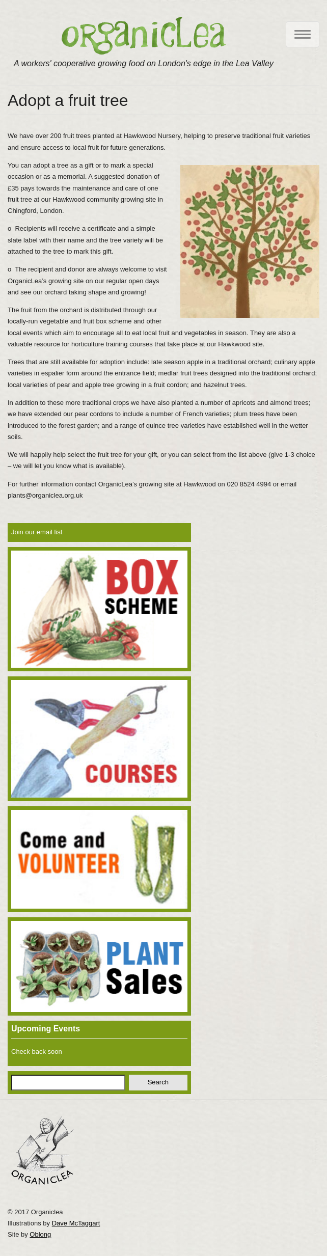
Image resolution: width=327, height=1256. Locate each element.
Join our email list (36, 532)
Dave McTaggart (76, 1223)
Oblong (40, 1234)
